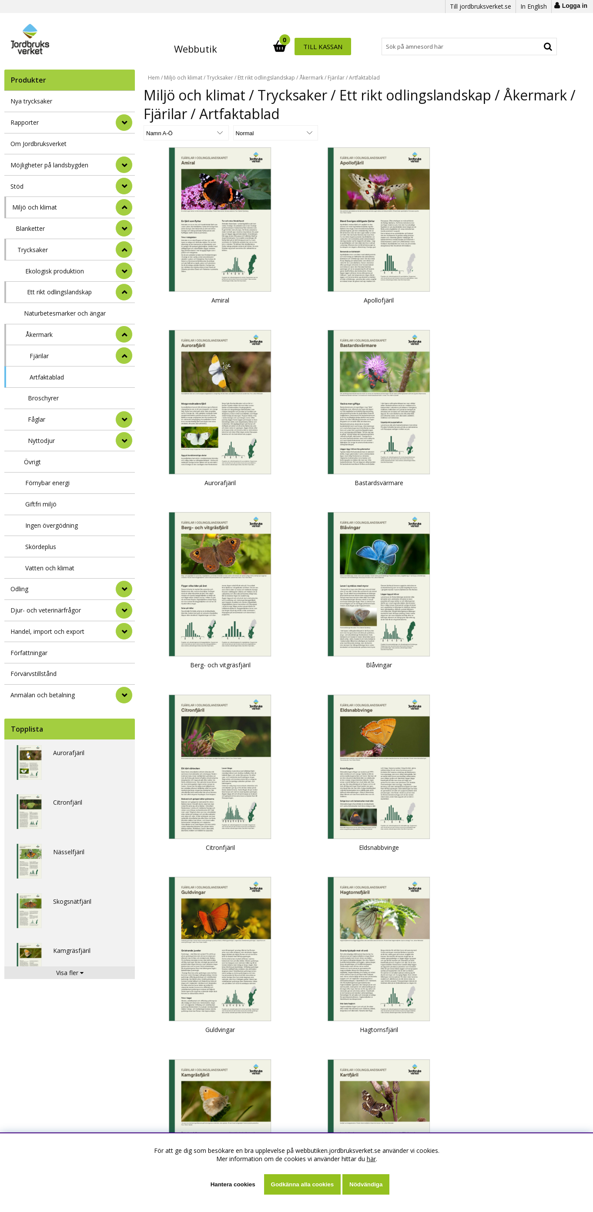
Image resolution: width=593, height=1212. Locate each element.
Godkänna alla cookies (302, 1184)
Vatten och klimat (49, 568)
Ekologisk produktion (54, 271)
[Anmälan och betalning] (124, 695)
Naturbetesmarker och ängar (65, 313)
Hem (154, 77)
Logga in (574, 5)
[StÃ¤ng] (124, 207)
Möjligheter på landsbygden (49, 165)
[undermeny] (124, 228)
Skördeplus (40, 547)
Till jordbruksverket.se (480, 6)
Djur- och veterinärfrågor (45, 610)
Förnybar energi (47, 483)
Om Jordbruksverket (38, 144)
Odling (19, 589)
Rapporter (24, 122)
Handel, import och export (47, 631)
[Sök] (334, 46)
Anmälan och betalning (42, 695)
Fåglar (36, 419)
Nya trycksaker (31, 101)
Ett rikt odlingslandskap (59, 292)
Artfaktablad (47, 377)
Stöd (16, 186)
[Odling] (124, 589)
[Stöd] (124, 186)
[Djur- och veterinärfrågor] (124, 610)
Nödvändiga (365, 1184)
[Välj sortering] (176, 132)
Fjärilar (39, 356)
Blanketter (30, 228)
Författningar (28, 653)
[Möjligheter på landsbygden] (124, 164)
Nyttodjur (41, 440)
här (371, 1159)
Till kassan (528, 46)
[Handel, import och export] (124, 631)
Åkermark (39, 334)
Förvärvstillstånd (33, 673)
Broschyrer (43, 398)
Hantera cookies (233, 1184)
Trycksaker (32, 250)
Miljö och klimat (34, 207)
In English (533, 6)
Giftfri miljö (41, 504)
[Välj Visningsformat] (245, 132)
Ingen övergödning (51, 525)
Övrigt (32, 462)
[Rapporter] (124, 122)
